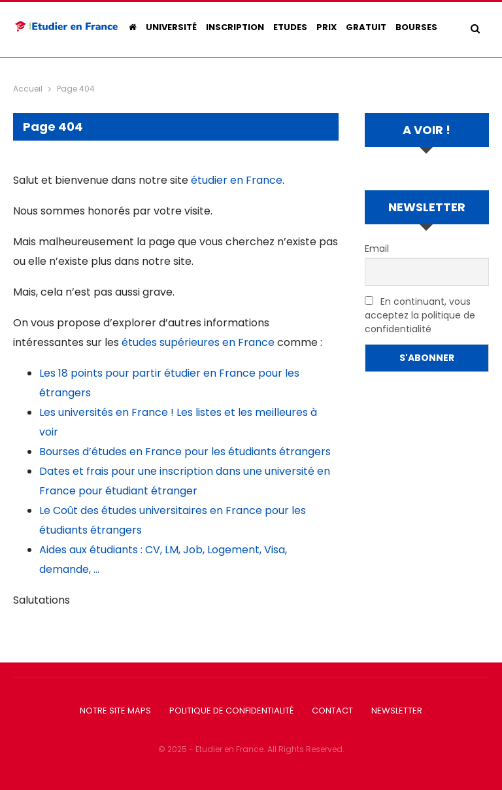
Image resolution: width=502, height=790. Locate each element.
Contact (332, 710)
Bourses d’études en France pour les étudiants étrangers (185, 451)
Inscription (235, 27)
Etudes (290, 27)
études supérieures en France (198, 342)
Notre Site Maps (115, 710)
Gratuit (366, 27)
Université (171, 27)
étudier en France (236, 180)
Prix (326, 27)
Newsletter (396, 710)
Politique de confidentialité (231, 710)
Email (377, 248)
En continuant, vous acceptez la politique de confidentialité (420, 315)
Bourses (416, 27)
